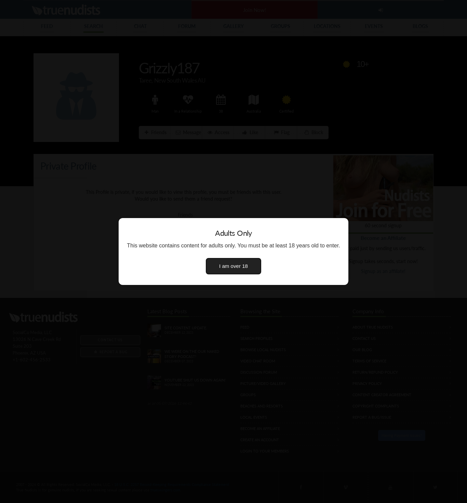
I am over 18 (233, 266)
